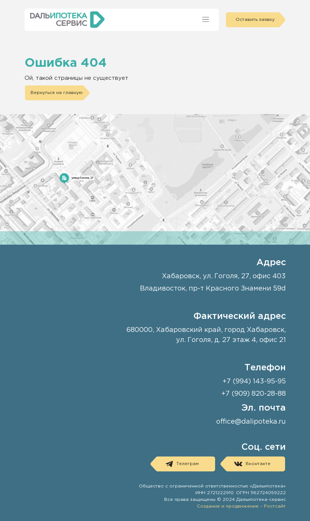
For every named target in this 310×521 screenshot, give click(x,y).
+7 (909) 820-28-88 (253, 394)
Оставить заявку (255, 20)
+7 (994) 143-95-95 (254, 382)
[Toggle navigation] (205, 19)
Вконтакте (252, 464)
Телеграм (182, 464)
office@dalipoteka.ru (251, 422)
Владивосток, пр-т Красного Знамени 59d (213, 289)
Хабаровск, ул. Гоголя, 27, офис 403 (224, 276)
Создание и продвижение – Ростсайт (241, 506)
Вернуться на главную (57, 93)
